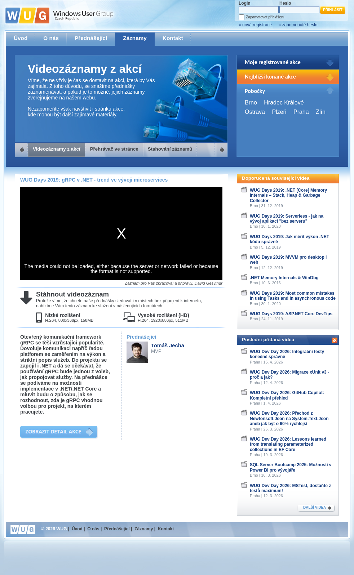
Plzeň (279, 112)
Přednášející (91, 38)
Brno (251, 102)
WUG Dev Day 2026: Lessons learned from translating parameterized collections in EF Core (288, 444)
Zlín (321, 112)
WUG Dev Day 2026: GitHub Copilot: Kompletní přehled (287, 395)
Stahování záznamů (170, 149)
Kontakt (173, 38)
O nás (51, 38)
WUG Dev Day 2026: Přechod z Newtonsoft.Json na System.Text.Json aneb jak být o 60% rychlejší (289, 418)
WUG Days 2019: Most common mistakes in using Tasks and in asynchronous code (293, 296)
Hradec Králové (284, 102)
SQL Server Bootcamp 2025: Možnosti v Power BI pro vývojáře (291, 467)
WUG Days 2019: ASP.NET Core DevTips (291, 313)
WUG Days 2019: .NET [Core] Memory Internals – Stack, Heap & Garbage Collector (288, 195)
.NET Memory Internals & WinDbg (284, 277)
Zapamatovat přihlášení (265, 17)
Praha (301, 112)
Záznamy (135, 38)
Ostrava (255, 112)
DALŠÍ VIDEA (314, 507)
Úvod (20, 38)
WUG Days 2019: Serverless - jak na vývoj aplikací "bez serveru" (286, 219)
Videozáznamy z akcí (56, 149)
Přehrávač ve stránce (114, 149)
